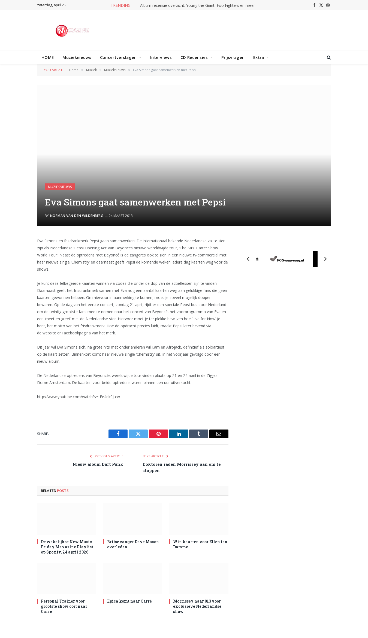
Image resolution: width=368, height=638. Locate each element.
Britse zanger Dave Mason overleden (133, 544)
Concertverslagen (118, 57)
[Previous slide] (248, 259)
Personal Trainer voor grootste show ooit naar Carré (64, 606)
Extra (258, 57)
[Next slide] (325, 259)
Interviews (161, 57)
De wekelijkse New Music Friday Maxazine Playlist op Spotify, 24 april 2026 (67, 547)
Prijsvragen (233, 57)
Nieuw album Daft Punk (98, 464)
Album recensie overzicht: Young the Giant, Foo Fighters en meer (197, 5)
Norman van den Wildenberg (76, 215)
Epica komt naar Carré (129, 601)
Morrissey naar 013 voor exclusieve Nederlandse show (197, 606)
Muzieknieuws (76, 57)
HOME (47, 57)
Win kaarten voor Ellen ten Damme (200, 544)
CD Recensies (194, 57)
